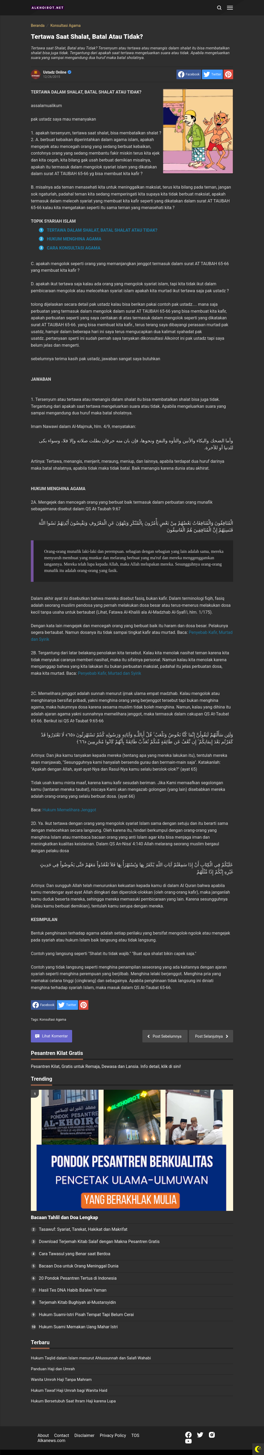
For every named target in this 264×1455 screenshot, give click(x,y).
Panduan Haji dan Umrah (53, 1369)
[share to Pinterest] (228, 74)
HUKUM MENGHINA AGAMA (74, 238)
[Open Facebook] (188, 1435)
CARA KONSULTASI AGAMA (73, 248)
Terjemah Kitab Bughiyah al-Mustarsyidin (77, 1302)
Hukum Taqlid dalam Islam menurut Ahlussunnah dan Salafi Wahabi (91, 1358)
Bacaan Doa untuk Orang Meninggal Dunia (78, 1266)
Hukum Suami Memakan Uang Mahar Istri (78, 1326)
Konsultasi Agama (53, 1019)
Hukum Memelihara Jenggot (69, 809)
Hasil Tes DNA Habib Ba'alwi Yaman (72, 1290)
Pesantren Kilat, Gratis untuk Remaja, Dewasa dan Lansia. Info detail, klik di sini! (106, 1066)
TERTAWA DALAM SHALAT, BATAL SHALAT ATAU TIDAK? (102, 230)
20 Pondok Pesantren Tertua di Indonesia (78, 1278)
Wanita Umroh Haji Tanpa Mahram (61, 1379)
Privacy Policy (113, 1435)
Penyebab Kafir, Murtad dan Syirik (109, 673)
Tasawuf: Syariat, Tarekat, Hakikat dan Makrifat (83, 1229)
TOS (135, 1435)
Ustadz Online (57, 72)
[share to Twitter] (212, 74)
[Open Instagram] (212, 1435)
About (43, 1435)
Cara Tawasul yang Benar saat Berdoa (74, 1253)
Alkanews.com (51, 1440)
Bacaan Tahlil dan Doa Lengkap (64, 1217)
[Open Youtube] (188, 1441)
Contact (61, 1435)
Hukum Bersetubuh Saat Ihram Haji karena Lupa (73, 1401)
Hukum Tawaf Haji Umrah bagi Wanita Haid (69, 1390)
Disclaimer (84, 1435)
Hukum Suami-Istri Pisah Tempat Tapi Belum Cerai (86, 1314)
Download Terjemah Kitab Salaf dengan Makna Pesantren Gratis (99, 1241)
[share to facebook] (188, 74)
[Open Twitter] (200, 1435)
